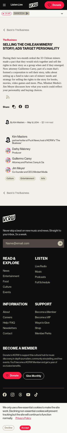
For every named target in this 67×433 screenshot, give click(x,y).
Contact (7, 333)
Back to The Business (16, 30)
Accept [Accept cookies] (25, 427)
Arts (43, 178)
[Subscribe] (60, 243)
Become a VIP (43, 317)
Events (7, 292)
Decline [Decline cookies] (8, 427)
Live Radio (41, 266)
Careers (7, 317)
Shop (38, 327)
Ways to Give (42, 322)
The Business (10, 40)
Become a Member (45, 311)
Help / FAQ (9, 322)
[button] (21, 13)
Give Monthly (33, 375)
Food (6, 281)
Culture (10, 178)
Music (38, 271)
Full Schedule (42, 282)
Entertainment (27, 178)
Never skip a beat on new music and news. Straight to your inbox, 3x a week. (32, 232)
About (6, 311)
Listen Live (17, 4)
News (6, 270)
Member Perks (43, 333)
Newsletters (10, 327)
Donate (54, 5)
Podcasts (40, 276)
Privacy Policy (23, 418)
